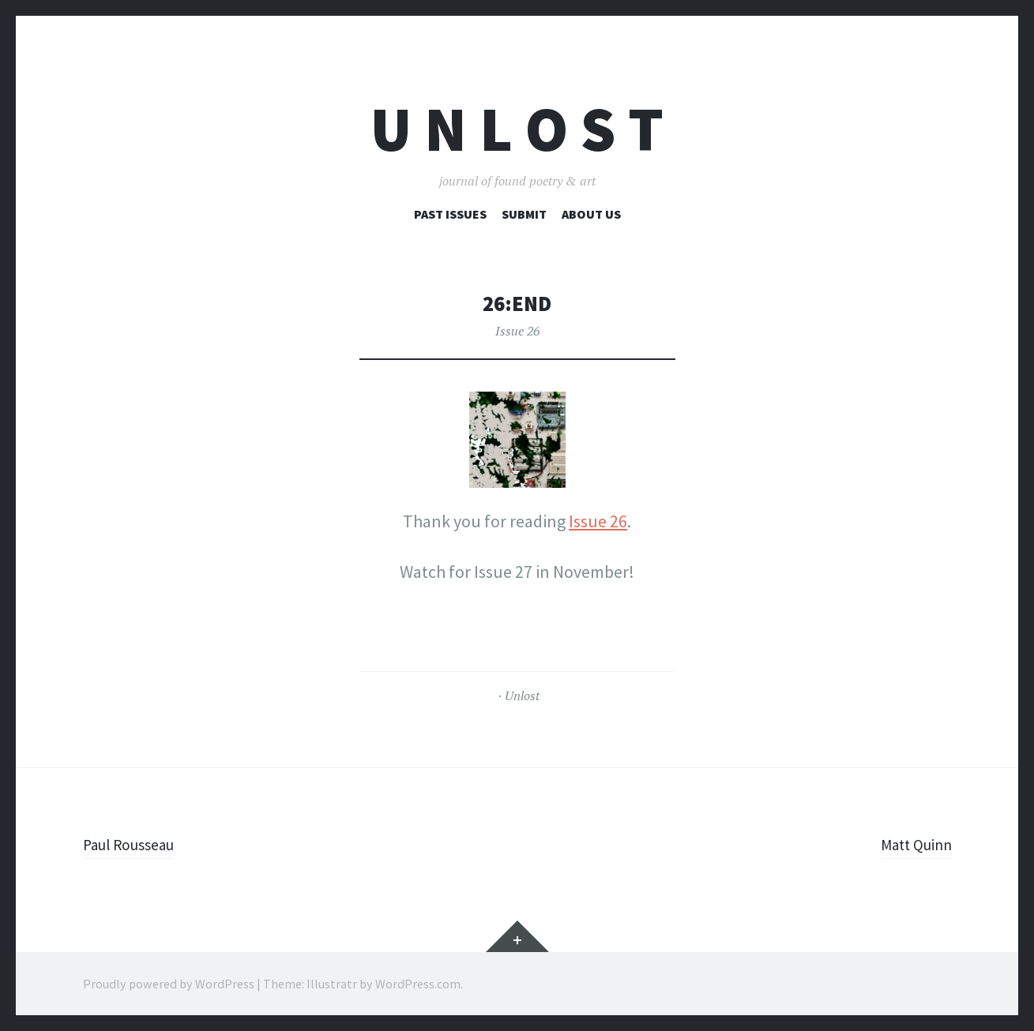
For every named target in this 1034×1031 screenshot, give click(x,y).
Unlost (522, 695)
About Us (591, 214)
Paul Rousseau (137, 844)
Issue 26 (517, 330)
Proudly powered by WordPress (168, 984)
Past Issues (450, 214)
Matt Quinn (910, 844)
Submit (524, 214)
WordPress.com (418, 984)
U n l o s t (517, 129)
